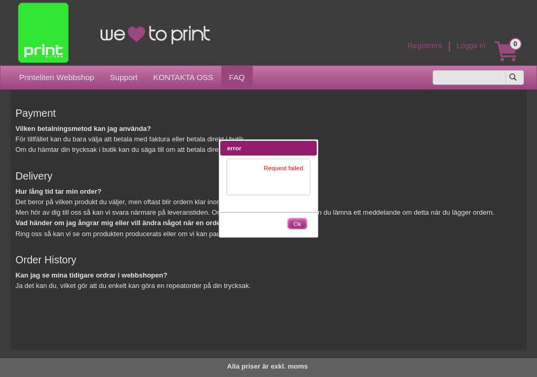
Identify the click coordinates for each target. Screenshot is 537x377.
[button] (309, 148)
